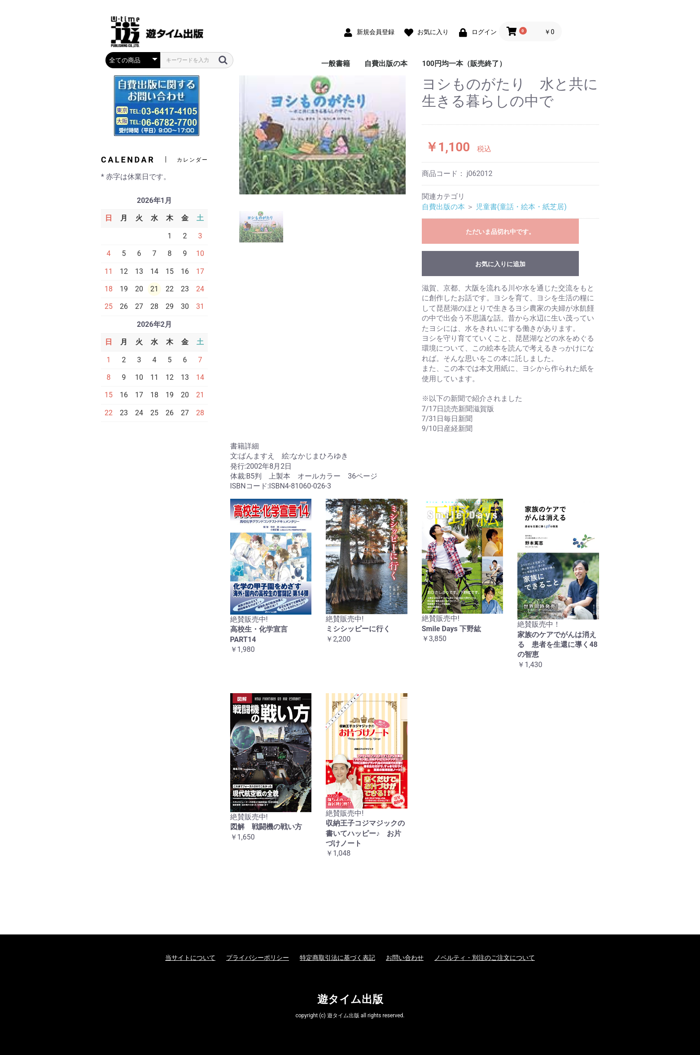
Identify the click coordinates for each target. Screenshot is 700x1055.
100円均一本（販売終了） (464, 63)
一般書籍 (335, 63)
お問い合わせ (405, 957)
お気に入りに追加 (500, 264)
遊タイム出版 (350, 999)
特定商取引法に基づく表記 (337, 957)
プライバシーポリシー (257, 957)
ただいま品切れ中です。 (500, 231)
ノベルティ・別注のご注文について (484, 957)
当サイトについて (190, 957)
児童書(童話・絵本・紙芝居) (521, 206)
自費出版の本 (385, 63)
